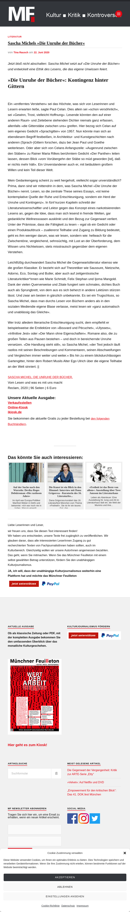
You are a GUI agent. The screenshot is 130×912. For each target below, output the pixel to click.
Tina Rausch (22, 66)
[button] (125, 853)
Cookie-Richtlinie (50, 905)
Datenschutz (68, 905)
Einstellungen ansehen (65, 896)
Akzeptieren (65, 877)
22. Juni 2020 (44, 66)
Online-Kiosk (20, 421)
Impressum (83, 905)
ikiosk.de (16, 426)
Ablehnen (65, 886)
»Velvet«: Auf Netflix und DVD (85, 796)
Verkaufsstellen (22, 416)
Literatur (15, 36)
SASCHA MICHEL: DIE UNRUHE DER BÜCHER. (43, 391)
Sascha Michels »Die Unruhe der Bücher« (58, 50)
